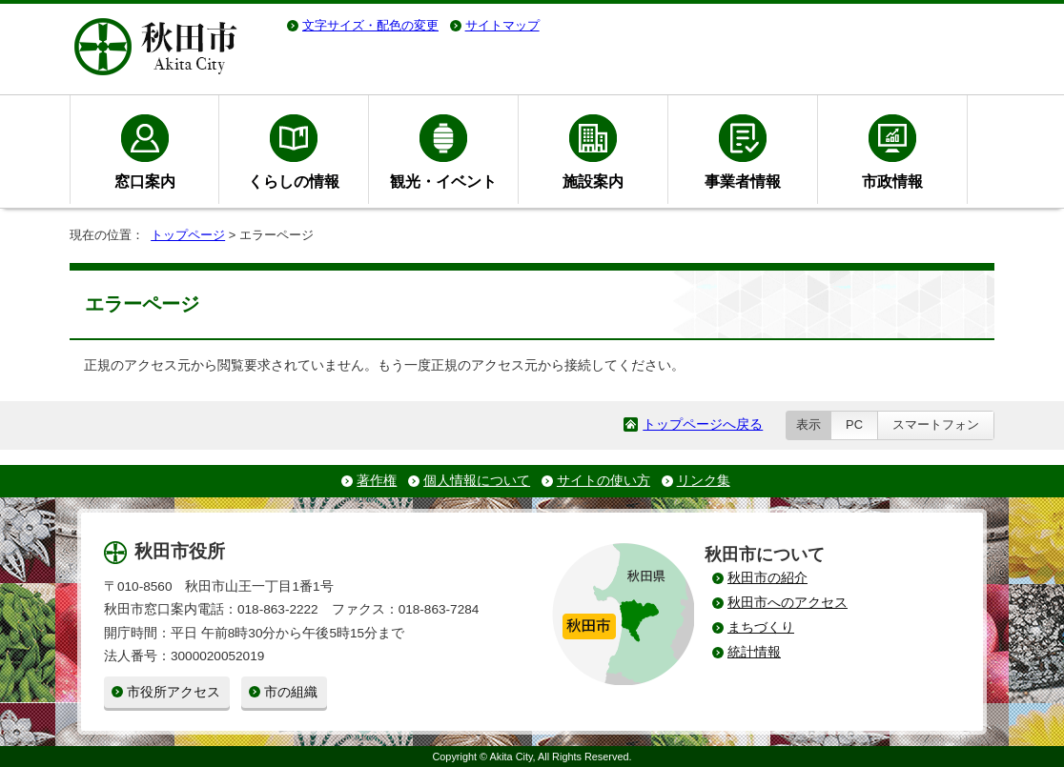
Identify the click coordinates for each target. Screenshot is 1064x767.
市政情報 (892, 181)
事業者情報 (743, 181)
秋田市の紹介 (767, 578)
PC (854, 424)
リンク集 (703, 481)
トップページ (188, 235)
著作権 (377, 481)
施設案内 (593, 181)
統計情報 (754, 652)
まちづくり (760, 627)
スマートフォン (935, 424)
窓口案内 (144, 181)
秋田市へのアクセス (787, 602)
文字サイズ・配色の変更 (370, 25)
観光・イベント (443, 181)
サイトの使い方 (603, 481)
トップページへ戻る (703, 424)
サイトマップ (502, 25)
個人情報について (476, 481)
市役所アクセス (173, 692)
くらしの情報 (293, 181)
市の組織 (290, 692)
